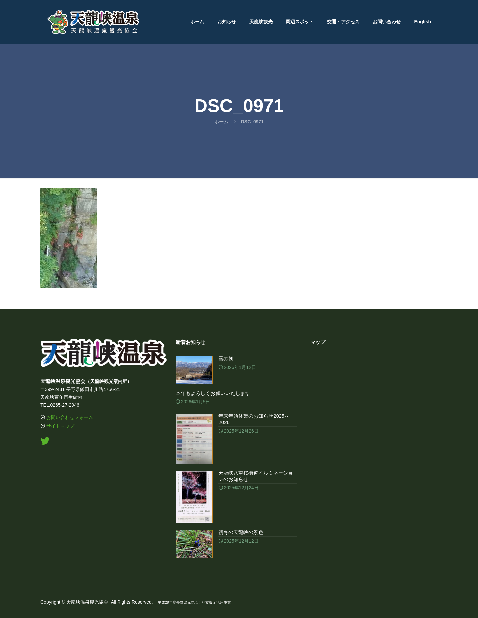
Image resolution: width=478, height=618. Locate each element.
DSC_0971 (252, 121)
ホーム (221, 121)
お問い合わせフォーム (69, 417)
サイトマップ (60, 426)
